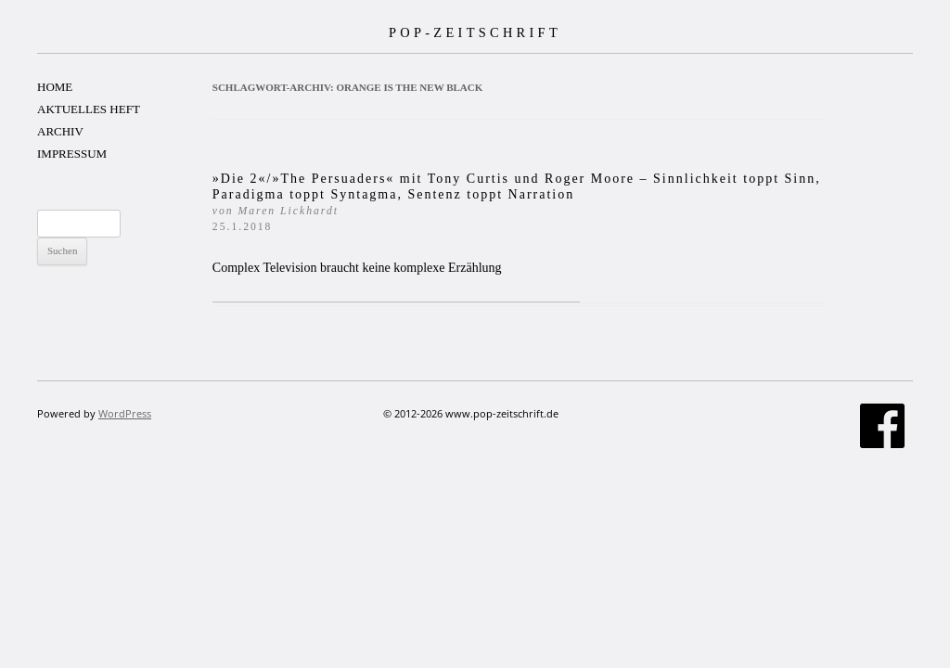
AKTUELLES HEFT (88, 109)
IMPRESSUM (72, 154)
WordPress (124, 413)
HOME (54, 87)
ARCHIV (60, 131)
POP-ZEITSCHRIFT (475, 32)
